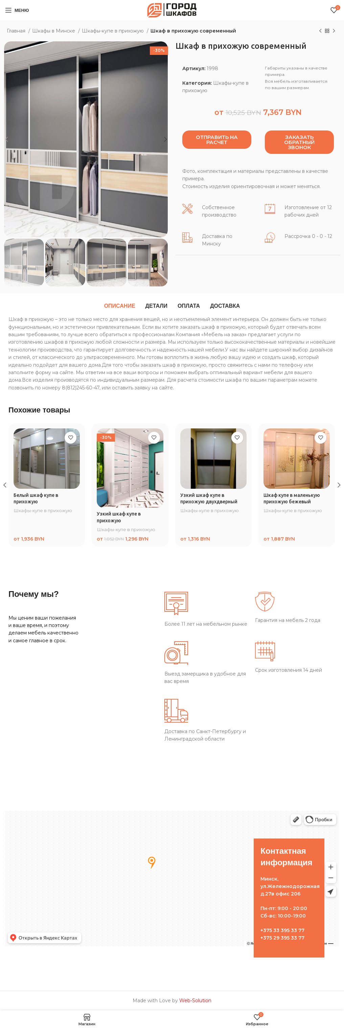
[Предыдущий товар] (320, 31)
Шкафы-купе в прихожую (113, 31)
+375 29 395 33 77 (282, 938)
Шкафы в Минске (54, 31)
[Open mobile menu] (17, 10)
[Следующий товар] (333, 31)
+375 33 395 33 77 (282, 930)
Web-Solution (195, 1000)
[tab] (119, 306)
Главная (17, 31)
